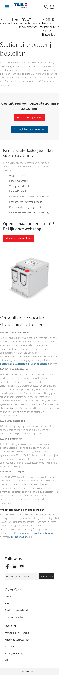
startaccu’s (15, 408)
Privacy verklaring (14, 653)
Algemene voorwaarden (17, 639)
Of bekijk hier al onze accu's (30, 129)
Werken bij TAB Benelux (17, 632)
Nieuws (8, 603)
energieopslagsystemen (39, 533)
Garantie (9, 646)
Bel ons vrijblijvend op (29, 117)
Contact (9, 596)
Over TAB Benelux (14, 616)
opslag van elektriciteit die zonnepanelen (24, 363)
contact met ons (18, 536)
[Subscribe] (46, 576)
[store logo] (25, 5)
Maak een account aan (18, 238)
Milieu (8, 660)
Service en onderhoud (16, 610)
